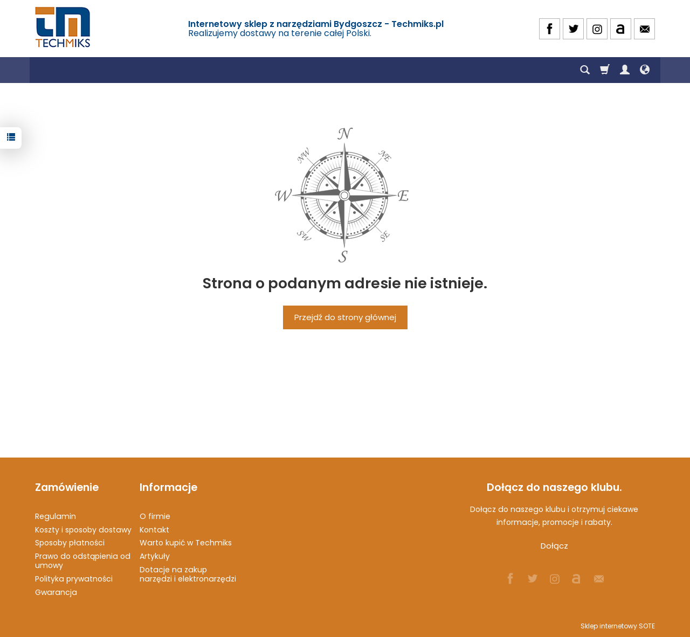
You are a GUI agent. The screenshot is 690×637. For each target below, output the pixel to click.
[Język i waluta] (644, 70)
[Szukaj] (585, 70)
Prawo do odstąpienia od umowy (82, 561)
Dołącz (554, 545)
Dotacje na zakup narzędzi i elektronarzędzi (188, 574)
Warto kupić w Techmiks (186, 542)
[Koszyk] (605, 70)
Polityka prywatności (74, 578)
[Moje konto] (625, 70)
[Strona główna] (63, 27)
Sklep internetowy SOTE (618, 626)
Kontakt (154, 529)
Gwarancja (56, 592)
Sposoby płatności (70, 542)
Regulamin (55, 516)
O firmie (155, 516)
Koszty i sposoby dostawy (83, 529)
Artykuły (155, 556)
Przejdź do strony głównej (345, 317)
